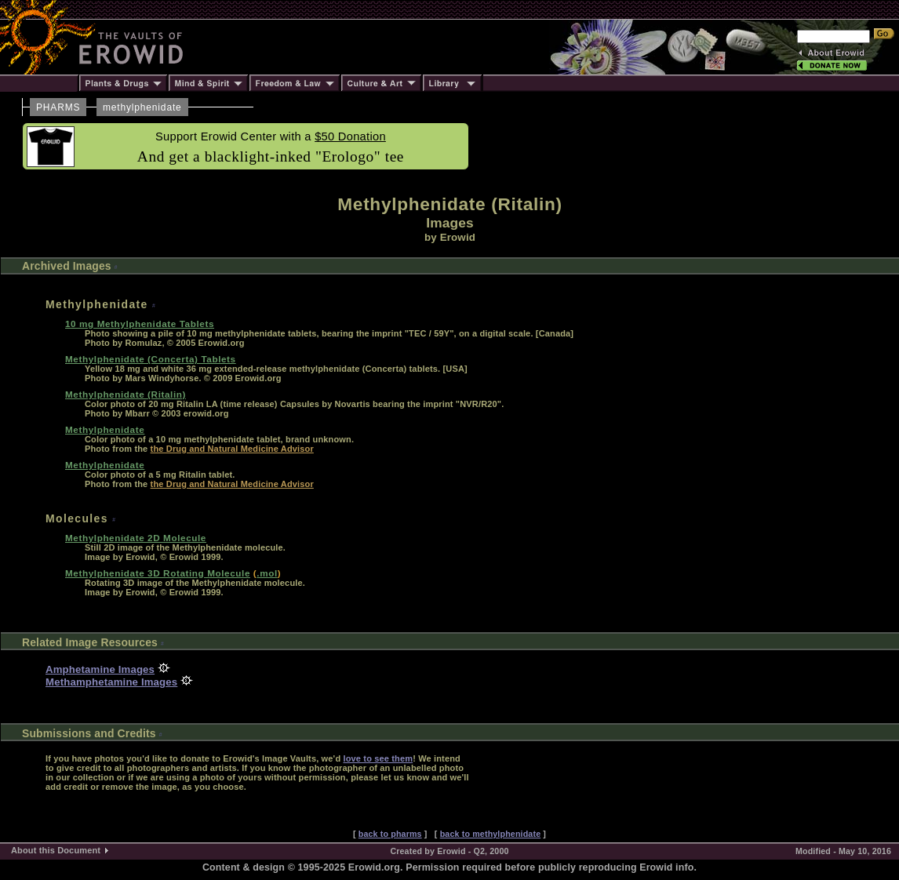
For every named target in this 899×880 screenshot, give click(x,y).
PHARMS (58, 107)
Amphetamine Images (100, 669)
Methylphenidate (104, 429)
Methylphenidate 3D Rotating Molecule (157, 573)
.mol (267, 573)
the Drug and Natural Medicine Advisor (232, 448)
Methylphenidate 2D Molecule (135, 538)
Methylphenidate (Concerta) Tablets (150, 359)
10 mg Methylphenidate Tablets (139, 323)
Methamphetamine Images (111, 682)
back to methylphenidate (490, 833)
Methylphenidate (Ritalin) (125, 394)
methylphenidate (142, 107)
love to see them (378, 758)
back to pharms (390, 833)
